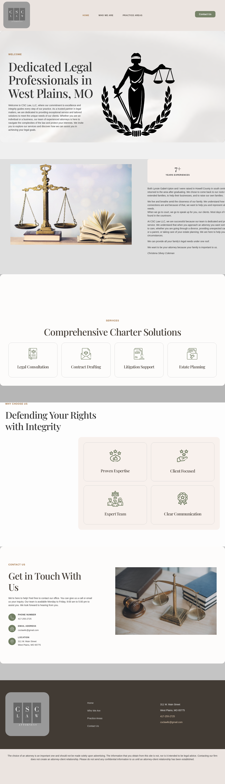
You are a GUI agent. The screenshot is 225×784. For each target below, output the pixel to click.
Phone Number (27, 615)
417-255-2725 (167, 716)
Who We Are (106, 15)
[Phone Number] (12, 617)
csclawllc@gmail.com (171, 722)
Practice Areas (132, 15)
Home (86, 15)
